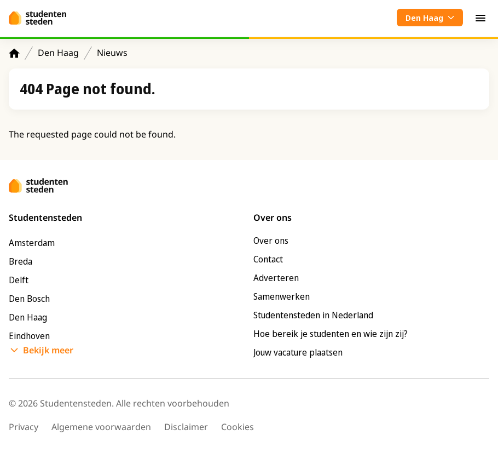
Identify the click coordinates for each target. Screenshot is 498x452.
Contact (268, 259)
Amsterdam (32, 243)
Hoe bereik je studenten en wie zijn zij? (330, 334)
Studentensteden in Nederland (313, 315)
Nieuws (112, 53)
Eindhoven (29, 336)
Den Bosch (29, 299)
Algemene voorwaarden (101, 427)
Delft (18, 280)
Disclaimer (186, 427)
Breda (20, 261)
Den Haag (58, 53)
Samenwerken (281, 296)
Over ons (270, 240)
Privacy (23, 427)
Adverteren (276, 278)
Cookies (237, 427)
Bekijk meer (48, 350)
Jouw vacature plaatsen (298, 352)
